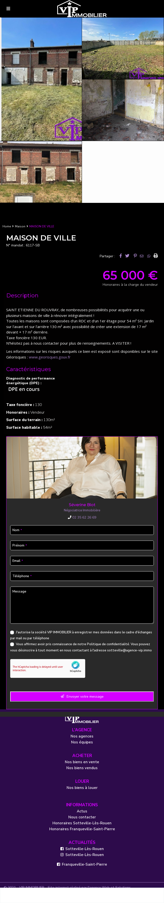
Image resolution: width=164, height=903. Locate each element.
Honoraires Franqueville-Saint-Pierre (82, 829)
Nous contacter (82, 817)
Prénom (19, 545)
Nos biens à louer (82, 787)
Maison (20, 226)
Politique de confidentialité (108, 644)
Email (17, 561)
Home (6, 226)
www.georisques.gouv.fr (50, 357)
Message (19, 591)
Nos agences (82, 736)
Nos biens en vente (82, 762)
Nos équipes (82, 742)
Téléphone (22, 576)
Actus (82, 811)
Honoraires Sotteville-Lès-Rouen (82, 823)
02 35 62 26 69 (82, 517)
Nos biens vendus (82, 767)
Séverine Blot (82, 504)
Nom (17, 530)
